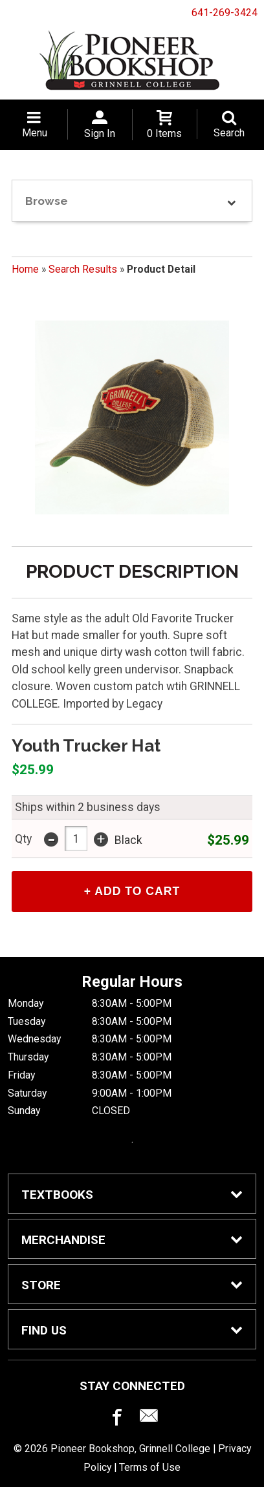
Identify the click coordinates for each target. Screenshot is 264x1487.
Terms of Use (150, 1467)
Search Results (83, 269)
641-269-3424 (225, 12)
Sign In (99, 133)
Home (25, 269)
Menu (34, 133)
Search (229, 133)
